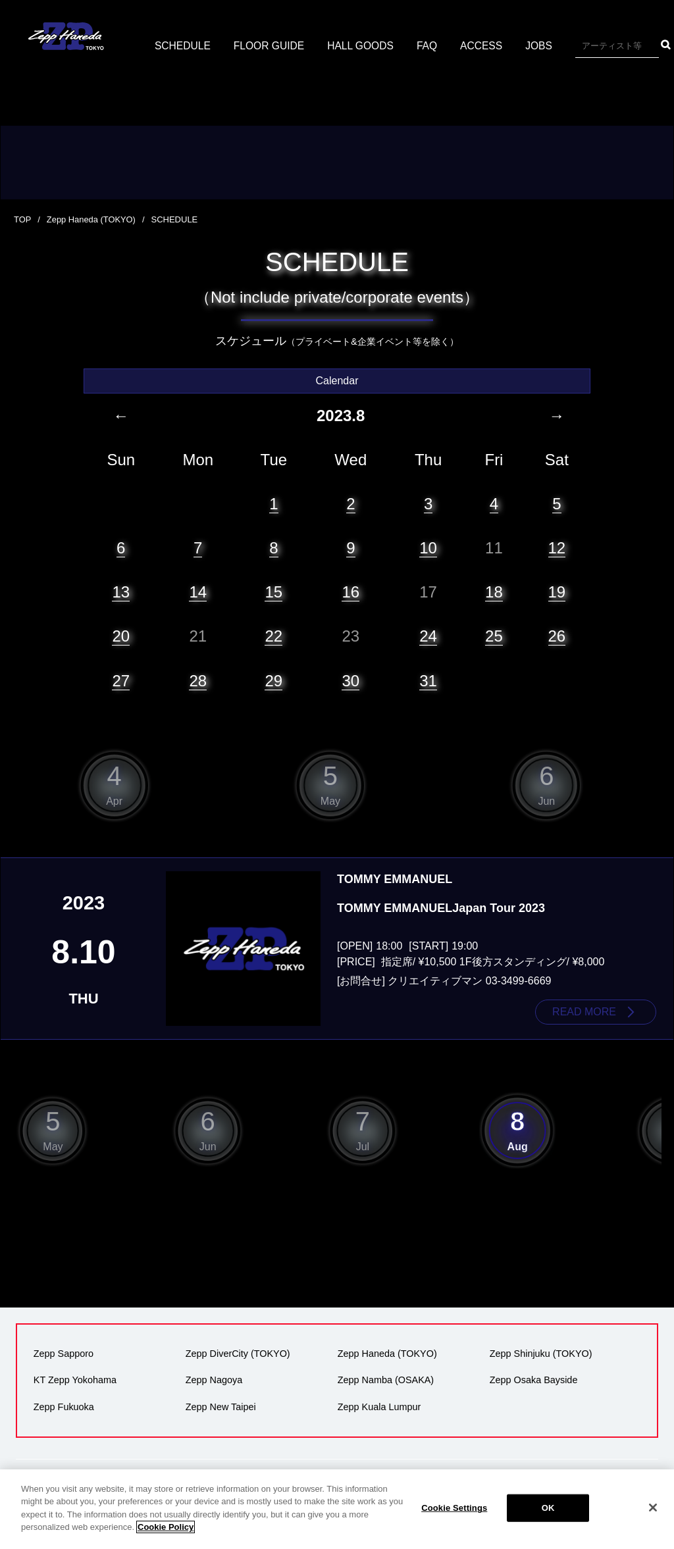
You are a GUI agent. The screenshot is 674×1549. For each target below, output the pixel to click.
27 (121, 680)
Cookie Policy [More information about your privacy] (166, 1527)
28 (198, 680)
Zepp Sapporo (63, 1353)
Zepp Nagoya (213, 1380)
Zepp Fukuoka (63, 1406)
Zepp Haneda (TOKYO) (91, 219)
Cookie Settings (454, 1508)
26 (557, 636)
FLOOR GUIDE (328, 45)
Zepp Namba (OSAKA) (385, 1380)
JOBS (603, 45)
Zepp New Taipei (220, 1406)
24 (428, 636)
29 (273, 680)
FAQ (489, 45)
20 (121, 636)
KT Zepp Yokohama (74, 1380)
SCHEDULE (240, 45)
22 (273, 636)
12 (557, 547)
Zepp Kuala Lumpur (378, 1406)
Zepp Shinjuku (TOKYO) (540, 1353)
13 (121, 591)
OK (548, 1508)
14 (198, 591)
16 (350, 591)
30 (350, 680)
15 (273, 591)
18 (494, 591)
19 (557, 591)
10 (428, 547)
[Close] (652, 1507)
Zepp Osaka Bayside (533, 1380)
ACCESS (545, 45)
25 (494, 636)
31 (428, 680)
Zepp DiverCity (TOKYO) (237, 1353)
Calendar (337, 380)
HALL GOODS (421, 45)
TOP (23, 219)
